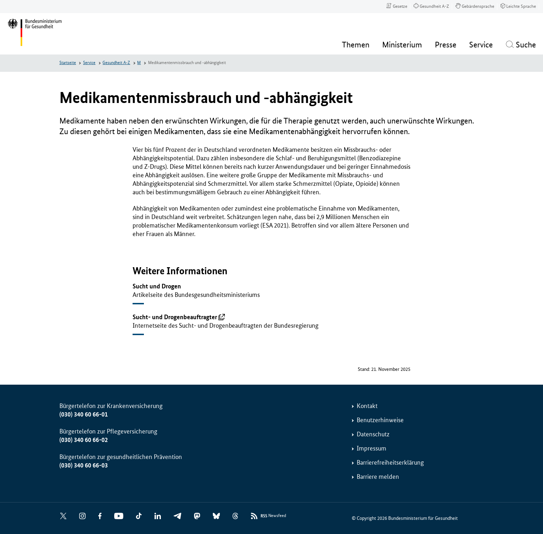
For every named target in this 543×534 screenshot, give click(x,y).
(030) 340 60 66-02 (83, 440)
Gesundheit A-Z (116, 63)
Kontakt (367, 405)
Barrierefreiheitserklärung (390, 462)
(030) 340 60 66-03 (83, 465)
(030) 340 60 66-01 (83, 414)
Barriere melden (378, 476)
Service (89, 63)
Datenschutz (373, 434)
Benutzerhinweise (380, 420)
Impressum (371, 448)
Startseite (67, 63)
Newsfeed (273, 516)
